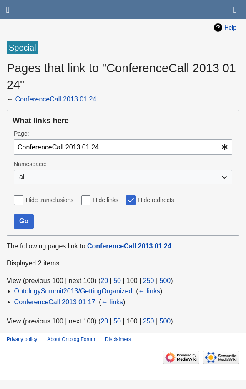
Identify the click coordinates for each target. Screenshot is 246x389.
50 (117, 280)
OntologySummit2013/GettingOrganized (73, 291)
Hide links (105, 200)
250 (148, 280)
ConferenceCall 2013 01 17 (54, 302)
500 (165, 280)
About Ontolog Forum (71, 339)
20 (104, 280)
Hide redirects (156, 200)
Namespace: (30, 164)
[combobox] (123, 147)
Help (230, 27)
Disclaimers (118, 339)
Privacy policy (22, 339)
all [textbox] (22, 176)
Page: (21, 133)
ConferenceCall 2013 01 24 (55, 99)
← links (149, 291)
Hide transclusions (49, 200)
